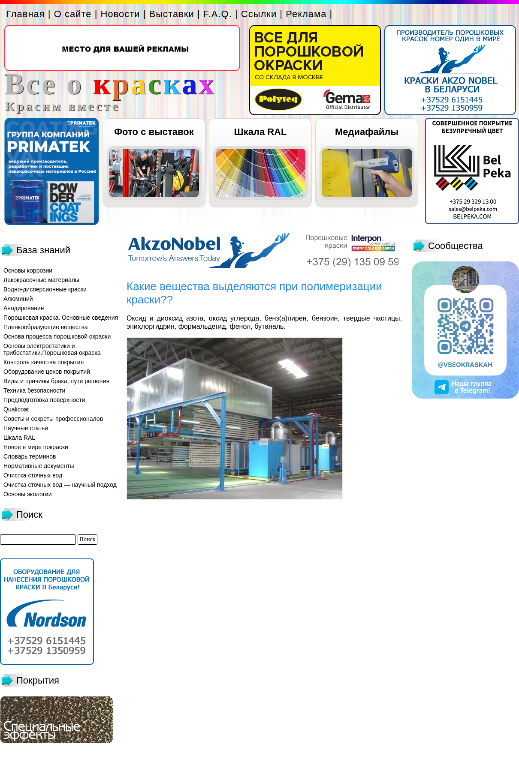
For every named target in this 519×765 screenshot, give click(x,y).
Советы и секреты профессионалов (53, 418)
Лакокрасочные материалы (41, 279)
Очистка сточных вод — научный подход (60, 484)
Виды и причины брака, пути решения (56, 381)
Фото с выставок (153, 131)
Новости (120, 14)
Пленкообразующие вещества (45, 327)
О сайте (73, 14)
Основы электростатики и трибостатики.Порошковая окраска (52, 349)
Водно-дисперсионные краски (45, 289)
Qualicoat (16, 409)
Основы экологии (27, 494)
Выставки (171, 14)
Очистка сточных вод (32, 475)
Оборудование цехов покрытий (46, 371)
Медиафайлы (366, 131)
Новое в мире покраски (35, 447)
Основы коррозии (27, 270)
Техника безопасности (34, 390)
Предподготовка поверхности (44, 399)
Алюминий (18, 298)
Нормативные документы (38, 465)
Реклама (306, 14)
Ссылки (259, 14)
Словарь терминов (29, 456)
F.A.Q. (217, 14)
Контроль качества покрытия (43, 362)
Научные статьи (25, 428)
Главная (25, 14)
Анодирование (23, 308)
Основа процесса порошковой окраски (57, 336)
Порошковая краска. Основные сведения (60, 317)
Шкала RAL (260, 131)
